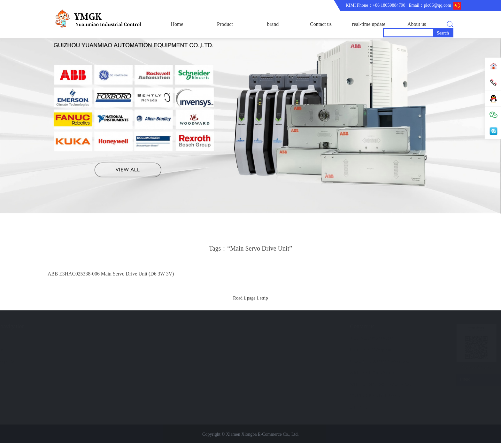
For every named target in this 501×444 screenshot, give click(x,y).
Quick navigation (91, 327)
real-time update (368, 24)
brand (273, 24)
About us (416, 24)
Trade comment (27, 362)
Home (177, 24)
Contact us (321, 24)
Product (225, 24)
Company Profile (28, 351)
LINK (458, 381)
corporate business (29, 339)
